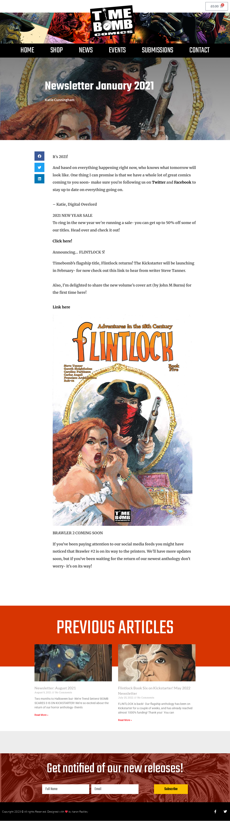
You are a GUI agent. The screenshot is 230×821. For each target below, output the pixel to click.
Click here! (62, 241)
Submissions (157, 50)
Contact (199, 50)
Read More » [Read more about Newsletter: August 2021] (41, 715)
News (85, 50)
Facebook (182, 182)
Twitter (159, 182)
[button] (39, 156)
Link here (61, 307)
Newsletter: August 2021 (55, 688)
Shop (56, 50)
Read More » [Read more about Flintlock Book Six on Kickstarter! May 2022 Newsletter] (125, 720)
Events (117, 50)
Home (27, 50)
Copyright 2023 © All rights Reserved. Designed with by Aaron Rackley (45, 811)
